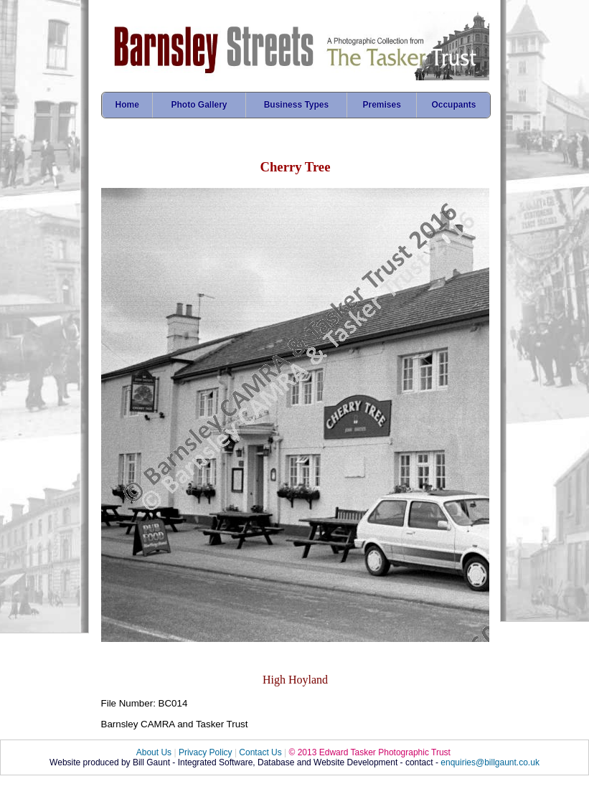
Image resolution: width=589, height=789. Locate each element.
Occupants (453, 105)
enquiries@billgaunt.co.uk (489, 762)
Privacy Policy (205, 752)
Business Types (296, 105)
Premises (381, 105)
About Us (153, 752)
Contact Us (260, 752)
